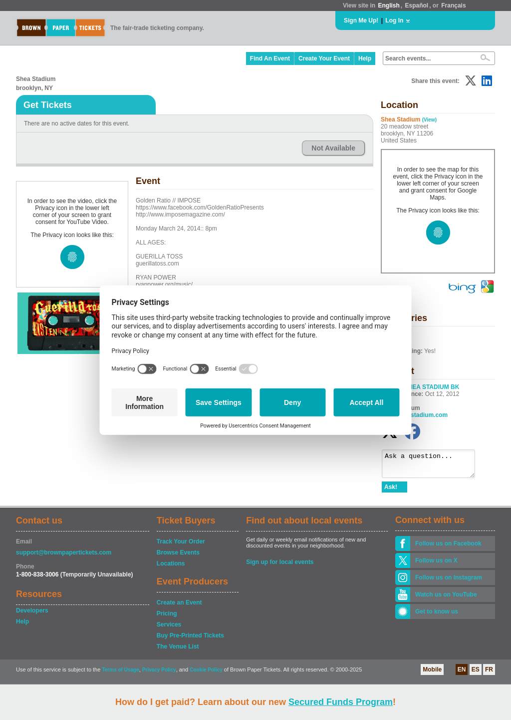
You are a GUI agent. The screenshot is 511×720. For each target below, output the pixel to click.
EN (462, 674)
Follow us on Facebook (448, 548)
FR (489, 674)
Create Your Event (324, 58)
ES (476, 674)
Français (453, 5)
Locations (171, 568)
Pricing (167, 618)
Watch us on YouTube (446, 599)
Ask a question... (433, 466)
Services (169, 629)
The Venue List (178, 651)
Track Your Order (181, 546)
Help (364, 58)
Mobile (432, 674)
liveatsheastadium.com (415, 415)
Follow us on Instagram (448, 582)
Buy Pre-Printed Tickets (190, 640)
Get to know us (436, 616)
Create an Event (179, 607)
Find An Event (270, 58)
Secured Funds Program (340, 702)
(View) (429, 119)
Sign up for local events (279, 566)
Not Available (333, 148)
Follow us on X (436, 565)
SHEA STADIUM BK (432, 387)
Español (417, 5)
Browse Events (178, 557)
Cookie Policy (206, 674)
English (388, 5)
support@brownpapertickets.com (63, 557)
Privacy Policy (159, 674)
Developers (32, 615)
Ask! (390, 491)
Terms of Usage (120, 674)
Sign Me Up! (361, 20)
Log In (394, 20)
